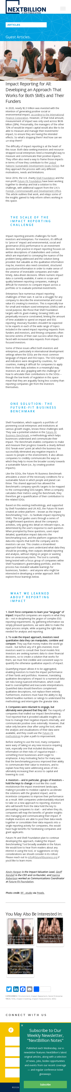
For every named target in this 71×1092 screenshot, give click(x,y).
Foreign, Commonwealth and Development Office (33, 191)
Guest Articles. (18, 37)
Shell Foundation (45, 178)
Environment (24, 996)
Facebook (13, 1029)
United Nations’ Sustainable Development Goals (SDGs (32, 164)
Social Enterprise (55, 996)
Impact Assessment (39, 996)
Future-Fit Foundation (29, 181)
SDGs (54, 999)
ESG (14, 999)
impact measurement (41, 999)
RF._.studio (26, 892)
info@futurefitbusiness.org (42, 857)
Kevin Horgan (13, 871)
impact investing (23, 999)
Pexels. (40, 892)
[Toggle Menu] (63, 8)
